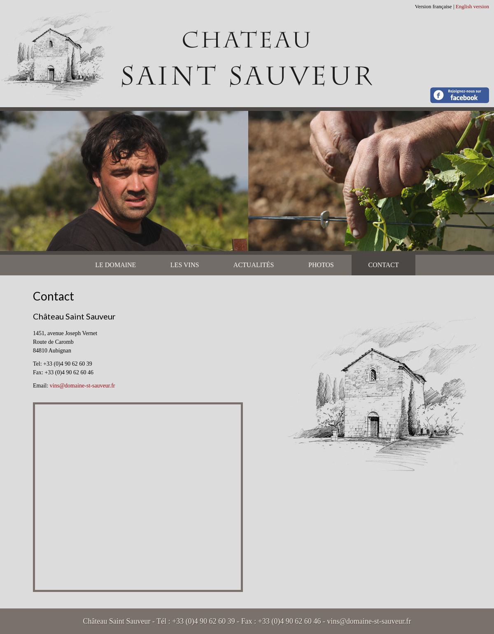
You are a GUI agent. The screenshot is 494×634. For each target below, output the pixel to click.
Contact (383, 264)
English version (472, 6)
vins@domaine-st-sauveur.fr (82, 386)
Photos (321, 264)
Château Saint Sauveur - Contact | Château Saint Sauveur (247, 53)
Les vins (184, 264)
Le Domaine (115, 264)
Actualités (253, 264)
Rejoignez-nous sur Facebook (459, 95)
